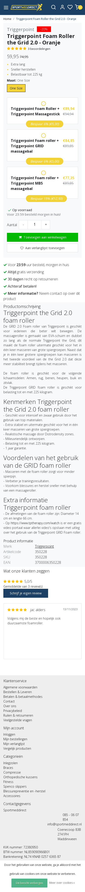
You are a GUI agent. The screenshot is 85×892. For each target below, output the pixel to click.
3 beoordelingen (39, 49)
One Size (16, 88)
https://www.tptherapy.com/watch (35, 523)
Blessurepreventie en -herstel (24, 791)
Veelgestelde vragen (17, 720)
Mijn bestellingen (15, 739)
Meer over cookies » (62, 883)
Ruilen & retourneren (18, 715)
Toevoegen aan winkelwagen (42, 237)
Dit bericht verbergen (29, 883)
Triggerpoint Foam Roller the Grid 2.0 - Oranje (46, 19)
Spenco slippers (15, 786)
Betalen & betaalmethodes (22, 696)
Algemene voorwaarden (20, 687)
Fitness (8, 782)
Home (7, 19)
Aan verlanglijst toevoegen (42, 248)
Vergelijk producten (17, 748)
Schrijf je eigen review (26, 593)
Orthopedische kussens (20, 777)
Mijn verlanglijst (14, 744)
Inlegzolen (10, 763)
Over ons (9, 706)
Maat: (18, 80)
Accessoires (11, 796)
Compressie (12, 772)
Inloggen (9, 734)
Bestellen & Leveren (17, 692)
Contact (9, 701)
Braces (8, 768)
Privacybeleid (12, 711)
